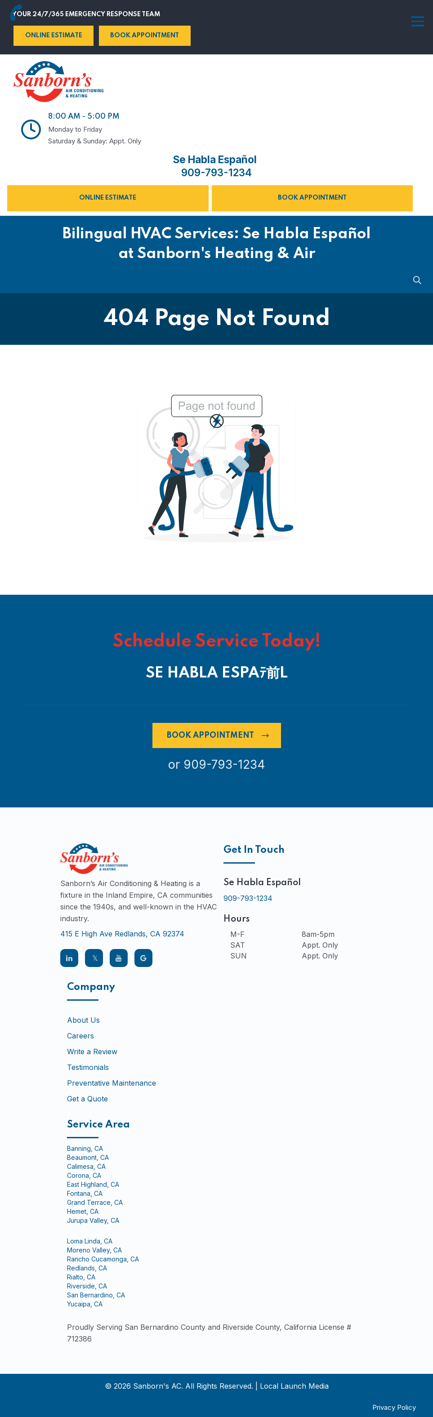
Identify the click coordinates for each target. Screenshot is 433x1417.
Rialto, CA (81, 1276)
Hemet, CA (82, 1211)
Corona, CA (84, 1175)
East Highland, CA (93, 1184)
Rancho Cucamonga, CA (103, 1258)
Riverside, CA (87, 1285)
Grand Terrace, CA (95, 1202)
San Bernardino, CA (96, 1294)
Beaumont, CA (88, 1157)
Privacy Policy (394, 1407)
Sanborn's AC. (158, 1385)
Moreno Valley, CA (94, 1249)
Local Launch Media (294, 1385)
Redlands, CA (87, 1267)
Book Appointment (144, 35)
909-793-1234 (216, 172)
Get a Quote (87, 1098)
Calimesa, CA (86, 1166)
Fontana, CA (85, 1193)
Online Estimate (53, 35)
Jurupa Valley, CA (93, 1220)
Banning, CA (85, 1148)
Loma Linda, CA (89, 1240)
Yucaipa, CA (85, 1303)
